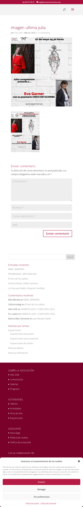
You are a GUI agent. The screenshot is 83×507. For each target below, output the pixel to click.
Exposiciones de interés (21, 343)
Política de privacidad (48, 503)
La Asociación (16, 379)
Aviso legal (15, 432)
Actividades (15, 408)
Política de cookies (32, 503)
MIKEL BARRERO (16, 269)
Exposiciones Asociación (22, 333)
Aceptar (41, 482)
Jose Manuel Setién (42, 318)
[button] (79, 461)
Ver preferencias (41, 496)
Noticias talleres (16, 348)
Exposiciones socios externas (24, 338)
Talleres (14, 403)
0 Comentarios (44, 32)
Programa (14, 388)
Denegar (41, 489)
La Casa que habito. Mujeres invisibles (26, 288)
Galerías (14, 384)
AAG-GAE (18, 32)
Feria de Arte (16, 413)
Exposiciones (14, 330)
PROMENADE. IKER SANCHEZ (22, 273)
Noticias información (18, 352)
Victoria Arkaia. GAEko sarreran (23, 283)
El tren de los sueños (18, 278)
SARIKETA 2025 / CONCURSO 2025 (38, 309)
